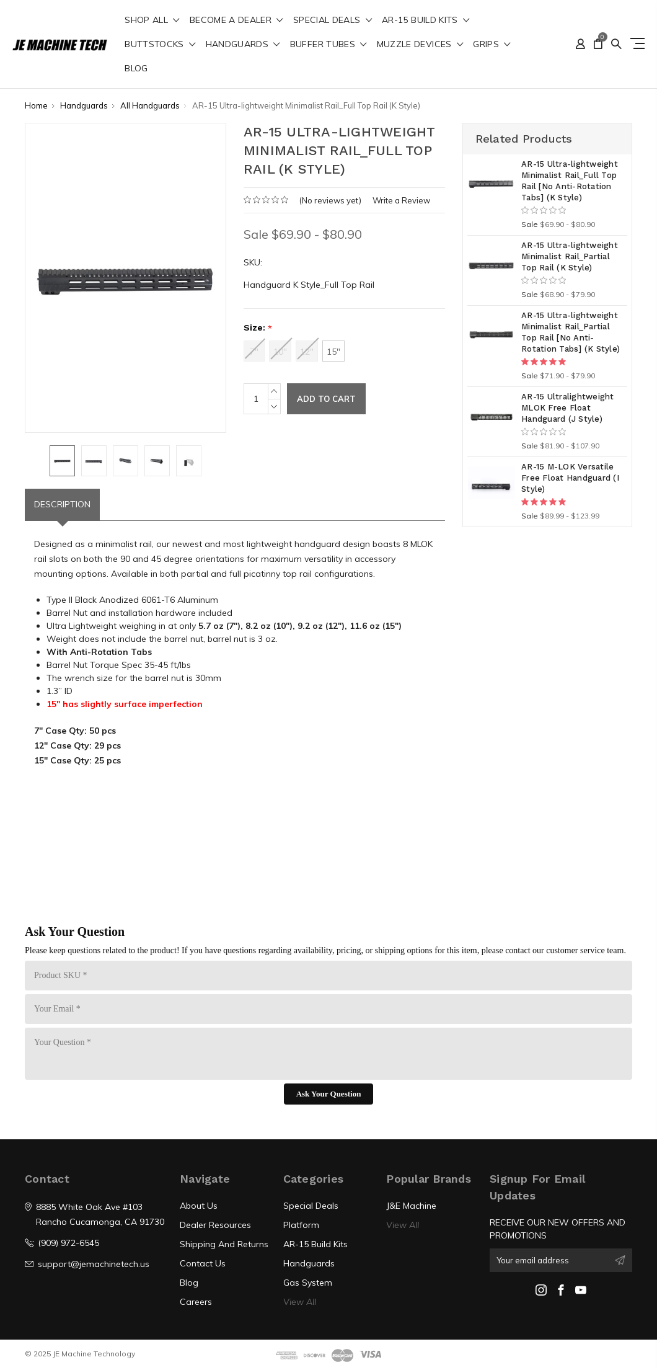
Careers (196, 1301)
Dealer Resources (215, 1224)
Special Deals (332, 20)
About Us (199, 1205)
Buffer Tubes (328, 45)
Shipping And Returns (224, 1244)
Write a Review (401, 200)
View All (299, 1301)
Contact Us (203, 1263)
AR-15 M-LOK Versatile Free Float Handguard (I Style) (570, 478)
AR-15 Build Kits (425, 20)
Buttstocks (160, 45)
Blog (136, 69)
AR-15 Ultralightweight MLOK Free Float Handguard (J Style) (567, 408)
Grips (491, 45)
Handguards (243, 45)
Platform (301, 1224)
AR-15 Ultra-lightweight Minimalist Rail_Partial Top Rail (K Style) (569, 256)
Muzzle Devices (420, 45)
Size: (258, 327)
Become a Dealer (236, 20)
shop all (152, 20)
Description (62, 504)
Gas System (307, 1282)
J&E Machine (411, 1205)
